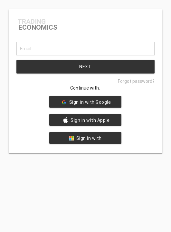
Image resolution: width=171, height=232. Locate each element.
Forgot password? (136, 81)
